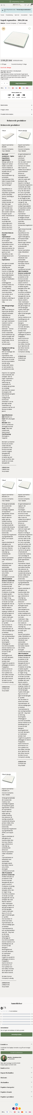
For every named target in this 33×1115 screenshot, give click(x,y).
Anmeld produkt (16, 1034)
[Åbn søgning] (4, 5)
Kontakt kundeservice (16, 1052)
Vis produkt (5, 471)
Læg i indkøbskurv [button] (21, 83)
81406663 (12, 1059)
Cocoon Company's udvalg (24, 351)
